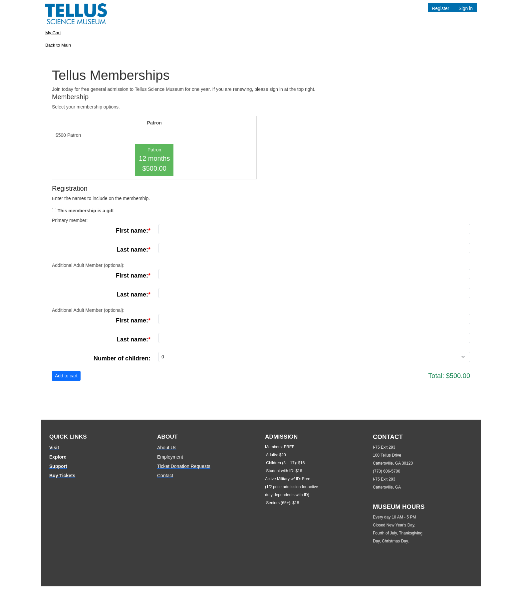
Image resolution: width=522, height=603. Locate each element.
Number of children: (122, 358)
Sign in (465, 8)
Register (440, 8)
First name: (132, 230)
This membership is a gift (86, 210)
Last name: (132, 249)
